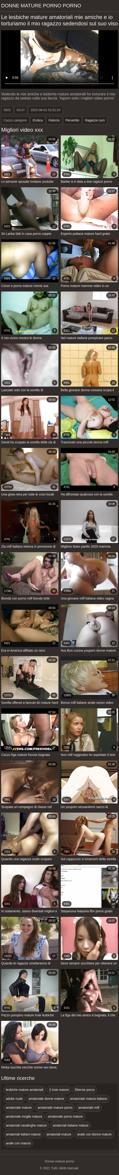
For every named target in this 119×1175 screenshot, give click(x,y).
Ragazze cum (95, 120)
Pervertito (72, 120)
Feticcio (54, 120)
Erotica (38, 120)
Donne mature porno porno (41, 5)
